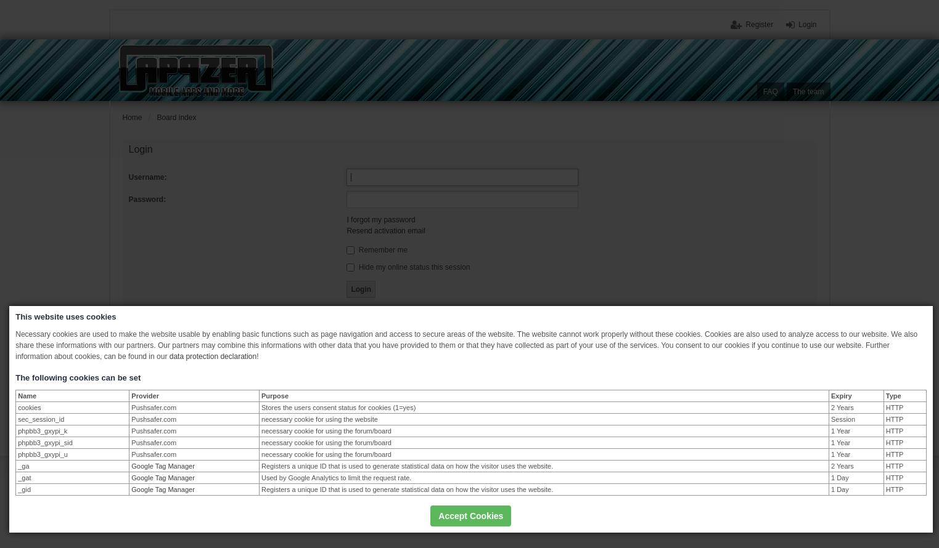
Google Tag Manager (163, 466)
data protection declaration (213, 356)
